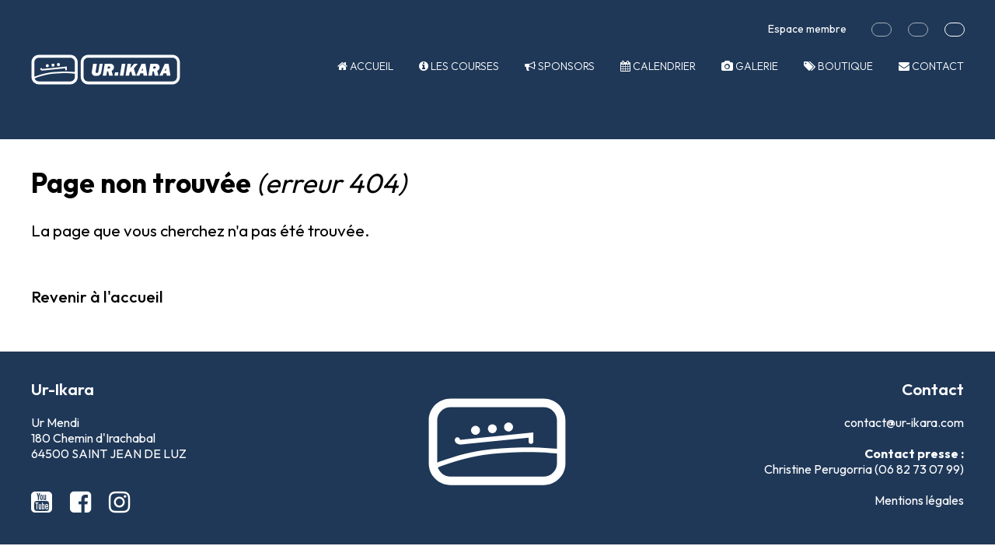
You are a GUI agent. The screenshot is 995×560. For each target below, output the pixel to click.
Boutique (838, 66)
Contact (931, 66)
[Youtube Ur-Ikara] (44, 501)
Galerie (749, 66)
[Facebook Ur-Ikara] (83, 501)
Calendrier (658, 66)
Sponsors (560, 66)
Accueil (365, 66)
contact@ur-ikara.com (904, 422)
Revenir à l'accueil (97, 296)
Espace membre (807, 29)
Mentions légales (919, 500)
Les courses (459, 66)
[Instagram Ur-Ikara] (119, 501)
